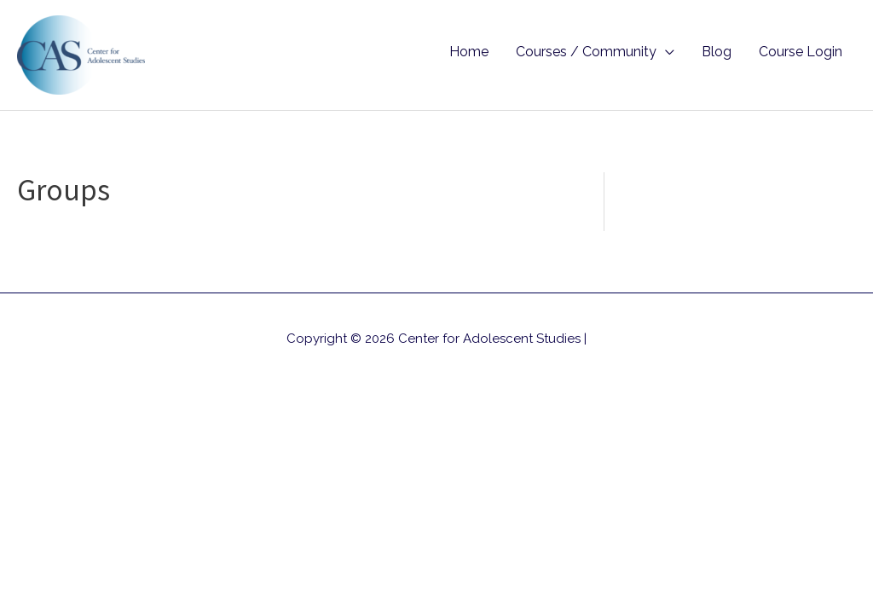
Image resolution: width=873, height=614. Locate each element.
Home (469, 51)
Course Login (800, 51)
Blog (716, 51)
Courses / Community (586, 51)
